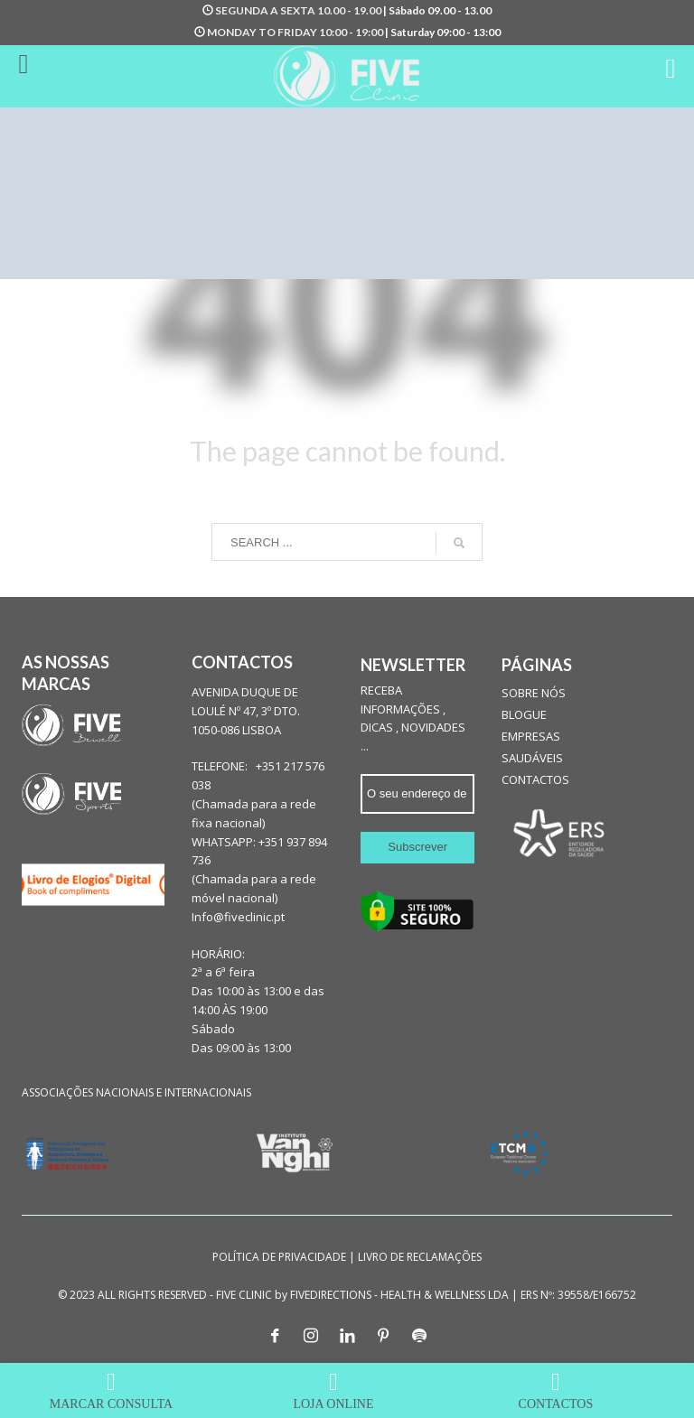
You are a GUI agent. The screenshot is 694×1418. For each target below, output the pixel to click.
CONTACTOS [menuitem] (555, 1390)
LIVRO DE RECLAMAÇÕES (420, 1256)
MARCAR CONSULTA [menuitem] (111, 1390)
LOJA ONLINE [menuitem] (333, 1390)
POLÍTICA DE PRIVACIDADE (279, 1256)
